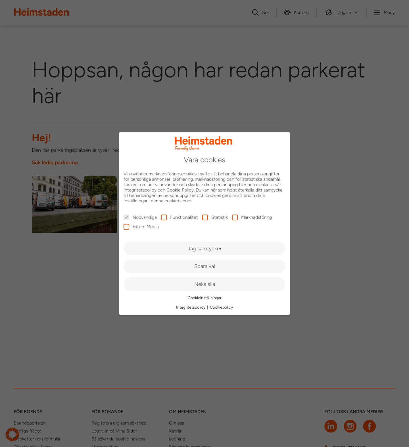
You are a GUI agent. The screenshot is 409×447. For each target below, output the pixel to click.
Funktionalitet (179, 217)
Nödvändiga (140, 217)
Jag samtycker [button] (205, 248)
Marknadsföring (252, 217)
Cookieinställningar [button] (205, 298)
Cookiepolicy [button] (221, 307)
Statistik (215, 217)
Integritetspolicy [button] (191, 307)
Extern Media (141, 226)
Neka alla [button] (204, 284)
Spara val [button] (204, 266)
